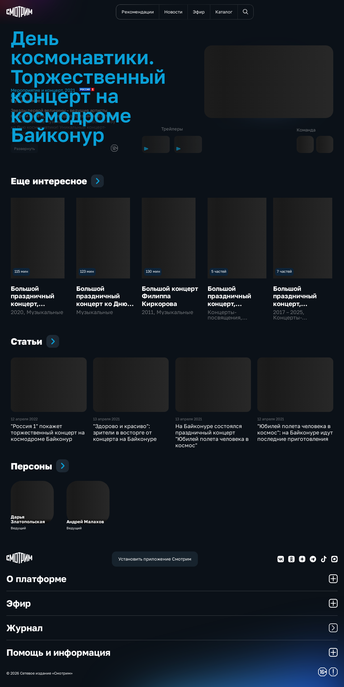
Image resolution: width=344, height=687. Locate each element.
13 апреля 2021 (106, 419)
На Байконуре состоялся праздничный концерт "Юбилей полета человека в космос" (212, 436)
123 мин (87, 271)
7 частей (284, 271)
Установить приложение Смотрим (154, 559)
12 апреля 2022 (24, 419)
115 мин (21, 271)
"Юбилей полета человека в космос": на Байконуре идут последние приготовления (295, 432)
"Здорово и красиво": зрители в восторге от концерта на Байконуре (125, 432)
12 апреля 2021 (270, 419)
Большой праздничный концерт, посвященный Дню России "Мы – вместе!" (40, 307)
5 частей (218, 271)
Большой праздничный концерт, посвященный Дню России (230, 303)
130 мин (153, 271)
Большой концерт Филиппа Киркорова (170, 295)
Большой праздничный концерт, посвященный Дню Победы (295, 303)
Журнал (172, 627)
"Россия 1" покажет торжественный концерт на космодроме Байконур (48, 432)
